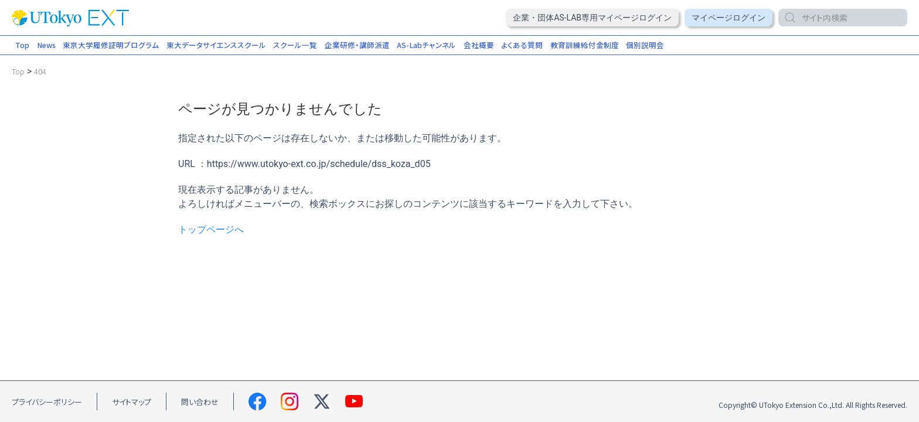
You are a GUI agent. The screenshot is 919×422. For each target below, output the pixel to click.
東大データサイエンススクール (216, 44)
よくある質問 (522, 44)
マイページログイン (728, 17)
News (46, 44)
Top (22, 44)
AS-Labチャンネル (426, 44)
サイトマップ (131, 401)
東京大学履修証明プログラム (111, 44)
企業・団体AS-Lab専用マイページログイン (592, 17)
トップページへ (211, 229)
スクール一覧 (295, 44)
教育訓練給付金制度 (584, 44)
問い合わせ (200, 401)
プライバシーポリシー (47, 401)
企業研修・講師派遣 (357, 44)
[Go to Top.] (18, 71)
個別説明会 (645, 44)
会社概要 (479, 44)
